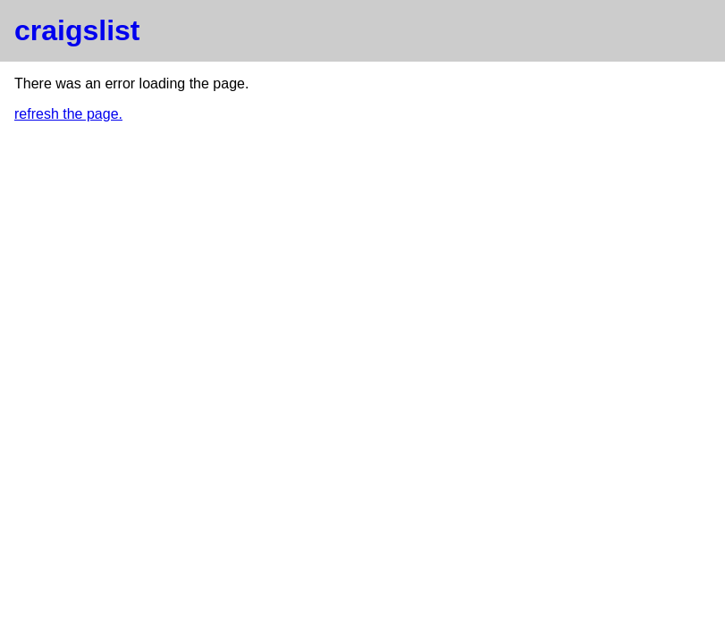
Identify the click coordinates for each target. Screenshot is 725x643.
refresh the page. (68, 113)
